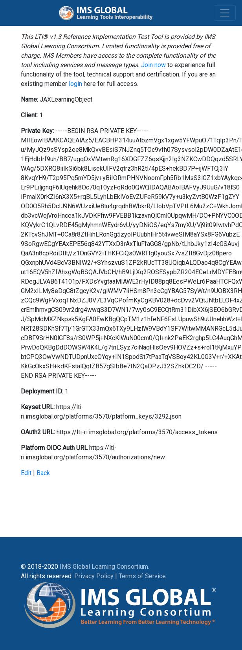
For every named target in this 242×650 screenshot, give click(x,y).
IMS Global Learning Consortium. (104, 566)
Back (43, 473)
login (75, 83)
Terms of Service (142, 576)
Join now (153, 65)
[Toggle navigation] (225, 13)
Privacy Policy (94, 576)
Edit (26, 473)
